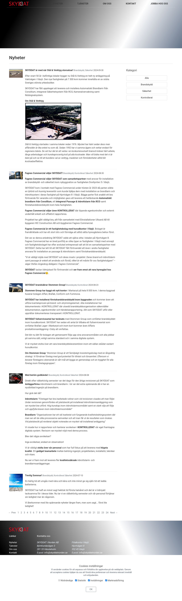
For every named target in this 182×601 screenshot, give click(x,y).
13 (59, 512)
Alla (147, 78)
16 (72, 512)
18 (81, 512)
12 (55, 512)
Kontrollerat (80, 173)
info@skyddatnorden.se (56, 552)
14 (63, 512)
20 (89, 512)
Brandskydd (79, 70)
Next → (114, 512)
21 (94, 512)
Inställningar (95, 580)
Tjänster (13, 545)
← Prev (12, 512)
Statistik (80, 580)
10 (46, 512)
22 (98, 512)
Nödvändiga (65, 580)
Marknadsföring (114, 580)
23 (103, 512)
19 (85, 512)
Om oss (107, 3)
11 (50, 512)
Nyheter (13, 542)
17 (77, 512)
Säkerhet (89, 70)
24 (107, 512)
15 (68, 512)
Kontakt (13, 552)
